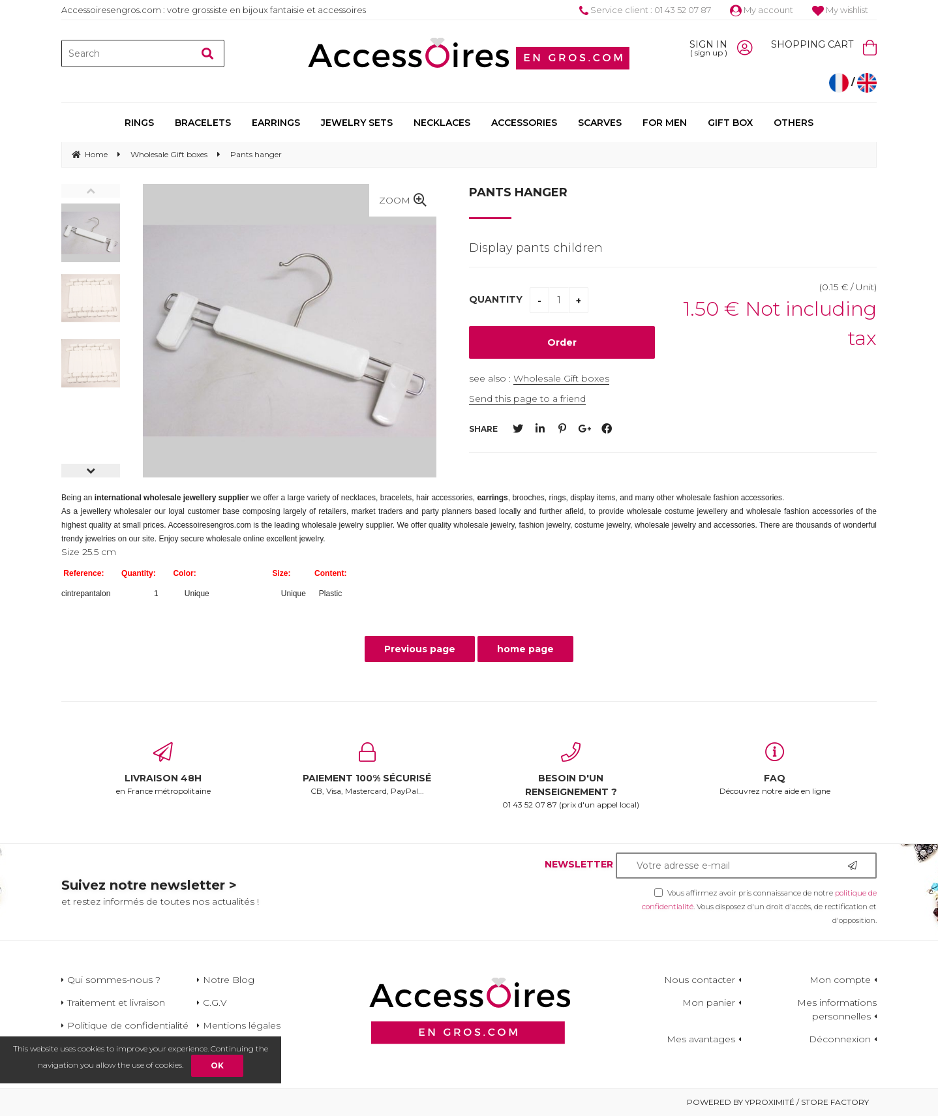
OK (217, 1065)
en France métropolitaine (163, 769)
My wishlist (840, 10)
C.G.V (215, 1002)
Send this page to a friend (527, 398)
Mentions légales (241, 1025)
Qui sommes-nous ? (113, 980)
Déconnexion (840, 1039)
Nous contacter (699, 980)
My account (761, 10)
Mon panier (708, 1002)
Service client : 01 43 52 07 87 (645, 10)
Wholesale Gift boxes (561, 378)
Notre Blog (228, 980)
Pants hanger (518, 192)
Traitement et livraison (116, 1002)
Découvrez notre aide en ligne (775, 769)
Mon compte (840, 980)
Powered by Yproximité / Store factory (778, 1102)
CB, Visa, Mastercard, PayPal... (367, 769)
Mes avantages (701, 1039)
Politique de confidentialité (128, 1025)
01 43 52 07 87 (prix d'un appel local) (571, 775)
